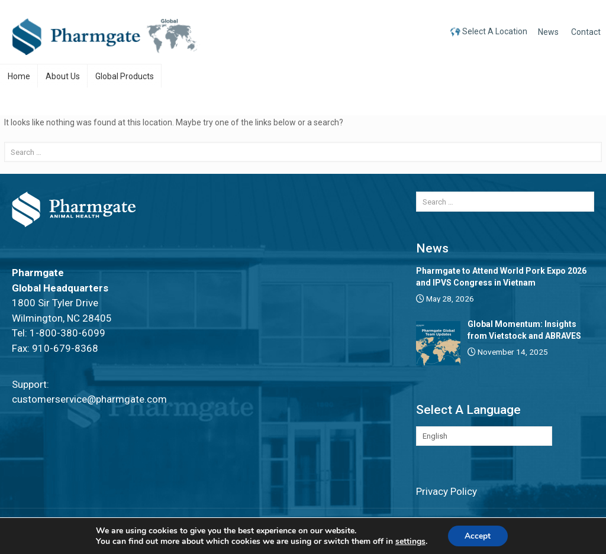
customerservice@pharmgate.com (89, 399)
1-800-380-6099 (67, 333)
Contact (586, 32)
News (548, 32)
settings (410, 541)
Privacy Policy (446, 491)
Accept (478, 535)
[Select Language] (484, 436)
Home (19, 76)
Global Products (124, 76)
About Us (63, 76)
